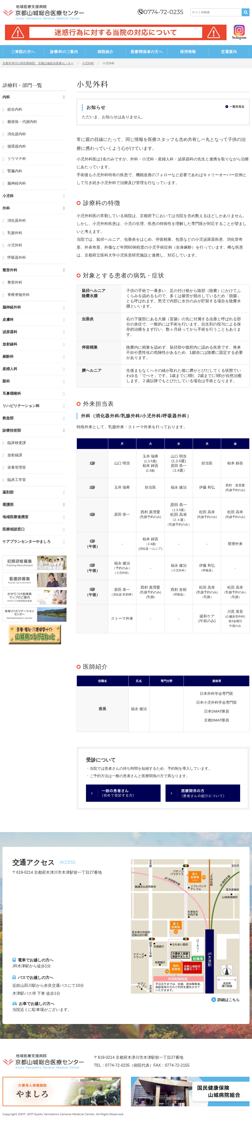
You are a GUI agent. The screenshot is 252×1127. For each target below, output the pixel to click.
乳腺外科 (14, 233)
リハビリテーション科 (21, 406)
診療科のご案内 (64, 52)
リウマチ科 (16, 158)
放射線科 (9, 344)
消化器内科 (16, 134)
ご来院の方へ (23, 52)
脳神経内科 (16, 183)
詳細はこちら (228, 1000)
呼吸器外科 (16, 257)
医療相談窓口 (13, 529)
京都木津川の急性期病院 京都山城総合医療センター (38, 63)
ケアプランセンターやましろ (26, 541)
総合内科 (14, 109)
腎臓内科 (14, 171)
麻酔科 (8, 356)
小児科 (8, 196)
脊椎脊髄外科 (18, 294)
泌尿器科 (9, 332)
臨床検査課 (16, 443)
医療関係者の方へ (147, 52)
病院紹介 (106, 52)
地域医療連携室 (15, 517)
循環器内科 (16, 146)
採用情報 (188, 52)
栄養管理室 (16, 467)
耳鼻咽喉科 (11, 393)
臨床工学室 (16, 480)
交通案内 (229, 52)
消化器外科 (16, 220)
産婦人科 (9, 369)
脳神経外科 (11, 307)
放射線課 (14, 455)
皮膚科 (8, 319)
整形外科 (14, 282)
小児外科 (88, 63)
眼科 (6, 381)
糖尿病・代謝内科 (22, 122)
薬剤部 (8, 492)
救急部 (8, 418)
